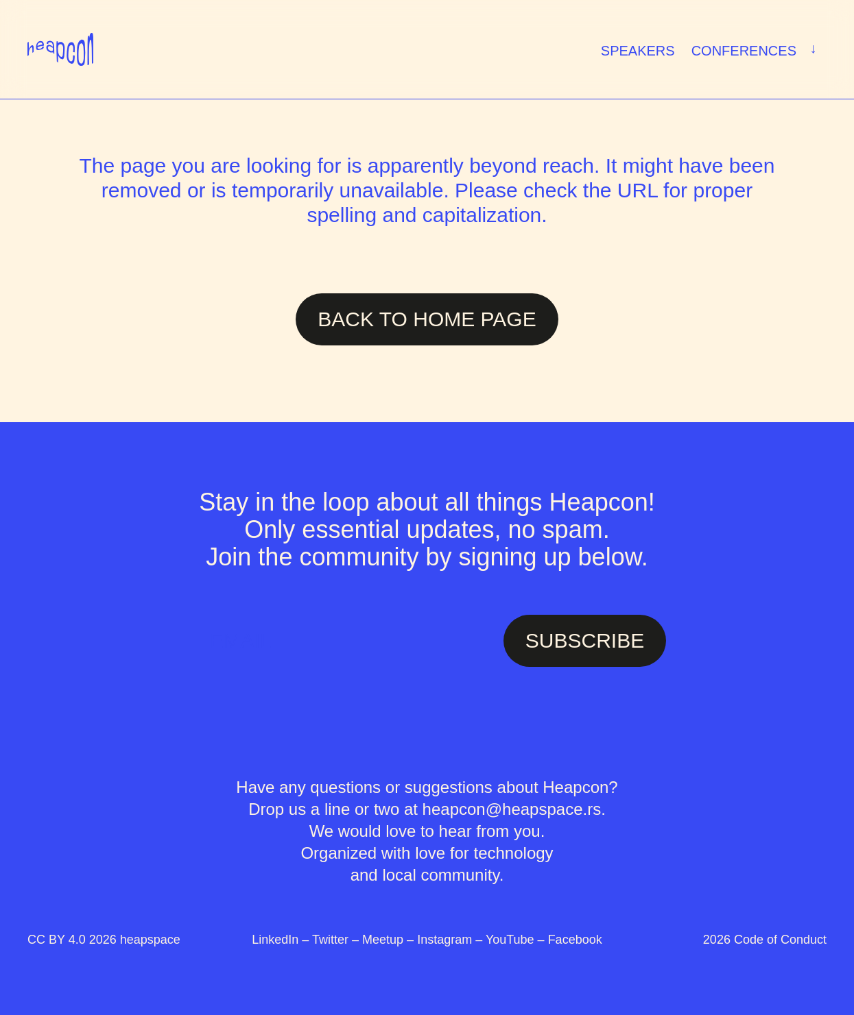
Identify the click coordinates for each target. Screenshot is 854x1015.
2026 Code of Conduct (765, 939)
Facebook (575, 939)
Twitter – (337, 939)
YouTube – (517, 939)
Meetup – (389, 939)
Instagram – (451, 939)
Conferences (756, 49)
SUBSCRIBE (584, 640)
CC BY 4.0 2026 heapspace (103, 939)
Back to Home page (427, 319)
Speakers (638, 50)
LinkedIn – (282, 939)
